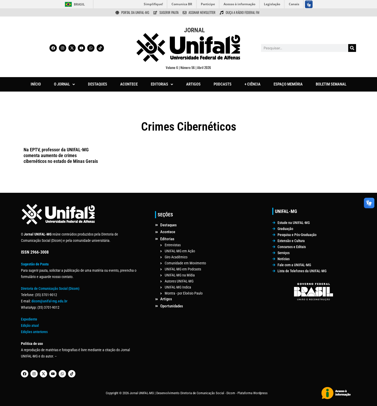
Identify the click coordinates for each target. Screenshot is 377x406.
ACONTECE (129, 84)
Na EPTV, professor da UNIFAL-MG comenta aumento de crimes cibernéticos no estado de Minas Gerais (61, 155)
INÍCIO (36, 84)
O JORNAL (64, 84)
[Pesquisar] (352, 48)
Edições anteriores (34, 332)
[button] (64, 84)
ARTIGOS (193, 84)
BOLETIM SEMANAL (331, 84)
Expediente (29, 319)
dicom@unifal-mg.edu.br (49, 301)
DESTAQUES (97, 84)
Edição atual (30, 325)
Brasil (79, 4)
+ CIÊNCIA (252, 84)
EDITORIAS (162, 84)
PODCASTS (222, 84)
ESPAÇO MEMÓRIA (288, 84)
